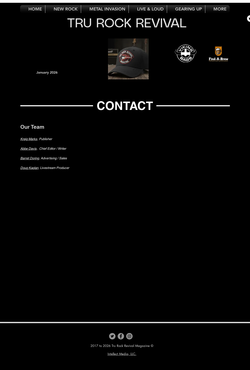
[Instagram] (129, 336)
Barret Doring (29, 158)
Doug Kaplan (29, 168)
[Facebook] (121, 336)
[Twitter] (112, 336)
